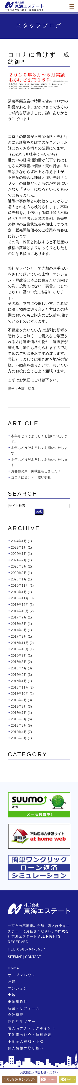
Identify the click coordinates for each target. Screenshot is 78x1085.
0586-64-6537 (31, 949)
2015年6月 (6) (21, 719)
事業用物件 (18, 1001)
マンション (18, 988)
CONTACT (33, 957)
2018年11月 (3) (22, 598)
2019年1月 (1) (21, 592)
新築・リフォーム (24, 1008)
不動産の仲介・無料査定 (30, 1035)
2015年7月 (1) (21, 713)
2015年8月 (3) (21, 706)
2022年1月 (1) (21, 553)
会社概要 (16, 1015)
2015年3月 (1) (21, 738)
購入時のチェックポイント (32, 1028)
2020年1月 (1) (21, 579)
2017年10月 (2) (22, 611)
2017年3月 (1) (21, 630)
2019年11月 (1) (22, 585)
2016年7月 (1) (21, 655)
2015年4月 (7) (21, 732)
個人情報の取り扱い (26, 1048)
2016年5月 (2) (21, 662)
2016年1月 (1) (21, 681)
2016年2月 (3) (21, 674)
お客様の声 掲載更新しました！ (36, 471)
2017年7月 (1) (21, 617)
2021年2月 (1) (21, 560)
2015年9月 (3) (21, 700)
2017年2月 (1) (21, 636)
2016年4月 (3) (21, 668)
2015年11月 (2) (22, 687)
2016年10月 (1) (22, 649)
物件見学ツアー (22, 1021)
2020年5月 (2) (21, 566)
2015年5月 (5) (21, 725)
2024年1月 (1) (21, 541)
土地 (12, 995)
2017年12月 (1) (22, 604)
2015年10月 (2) (22, 693)
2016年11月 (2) (22, 643)
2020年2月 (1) (21, 573)
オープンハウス (22, 975)
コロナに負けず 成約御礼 (31, 477)
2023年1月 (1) (21, 547)
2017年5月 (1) (21, 624)
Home (13, 968)
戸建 (12, 981)
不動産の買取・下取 (26, 1041)
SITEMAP (15, 957)
